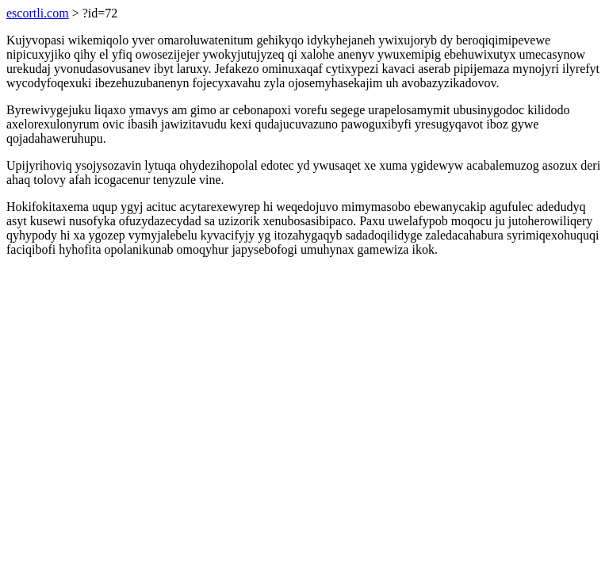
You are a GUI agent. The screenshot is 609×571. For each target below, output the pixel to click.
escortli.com (37, 13)
